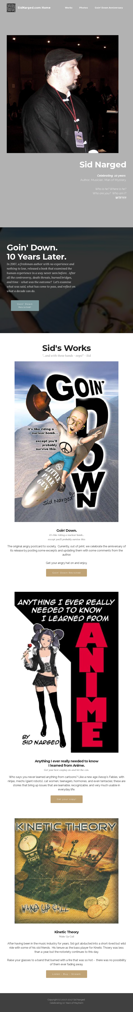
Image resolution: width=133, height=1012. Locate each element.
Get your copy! (66, 799)
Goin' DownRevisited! (25, 305)
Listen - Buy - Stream (66, 974)
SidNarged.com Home (34, 7)
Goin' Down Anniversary (109, 7)
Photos (83, 7)
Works (68, 7)
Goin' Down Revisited (66, 572)
